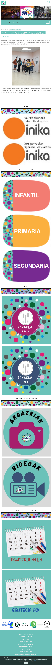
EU (17, 22)
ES (14, 22)
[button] (5, 13)
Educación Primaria (15, 30)
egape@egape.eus (26, 642)
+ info (34, 661)
